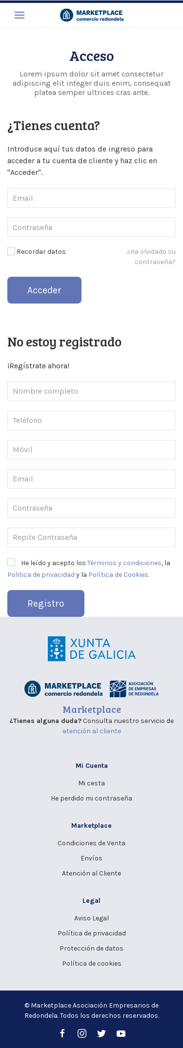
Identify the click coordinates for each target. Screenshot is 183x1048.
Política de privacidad (92, 933)
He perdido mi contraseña (91, 798)
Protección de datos (91, 948)
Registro (45, 603)
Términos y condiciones (124, 563)
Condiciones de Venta (91, 843)
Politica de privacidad (41, 575)
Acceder (44, 290)
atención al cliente (91, 731)
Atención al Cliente (91, 873)
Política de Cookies (118, 575)
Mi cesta (91, 783)
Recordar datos (36, 252)
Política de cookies (92, 963)
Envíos (91, 858)
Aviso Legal (91, 918)
